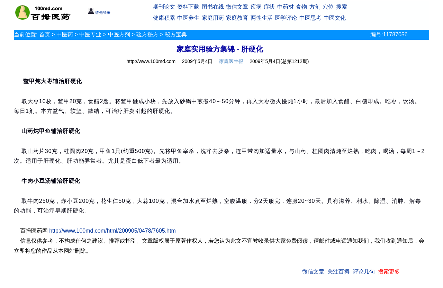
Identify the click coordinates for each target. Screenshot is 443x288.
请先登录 (99, 12)
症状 (269, 7)
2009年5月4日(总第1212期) (279, 61)
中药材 (285, 7)
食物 (301, 7)
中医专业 (90, 34)
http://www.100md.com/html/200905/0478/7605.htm (112, 231)
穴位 (328, 7)
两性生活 (262, 18)
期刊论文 (164, 7)
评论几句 (364, 271)
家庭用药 (213, 18)
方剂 (314, 7)
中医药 (64, 34)
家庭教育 (237, 18)
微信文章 (237, 7)
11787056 (395, 34)
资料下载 (188, 7)
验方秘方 (147, 34)
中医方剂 (119, 34)
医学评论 (286, 18)
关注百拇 (338, 271)
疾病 (256, 7)
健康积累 (164, 18)
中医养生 (188, 18)
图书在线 (213, 7)
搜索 (341, 7)
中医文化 (335, 18)
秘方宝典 (176, 34)
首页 (44, 34)
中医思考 (310, 18)
